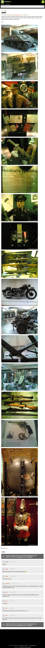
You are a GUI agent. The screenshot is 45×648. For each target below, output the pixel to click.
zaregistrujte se (20, 557)
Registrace (8, 4)
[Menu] (42, 1)
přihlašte (30, 557)
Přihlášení (2, 4)
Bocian (7, 576)
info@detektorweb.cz (33, 645)
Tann (11, 14)
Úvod (2, 10)
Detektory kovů (21, 645)
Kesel (6, 592)
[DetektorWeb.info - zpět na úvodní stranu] (10, 2)
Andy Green (7, 583)
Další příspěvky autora (18, 14)
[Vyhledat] (43, 6)
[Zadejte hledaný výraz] (22, 6)
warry (7, 615)
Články (5, 10)
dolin (6, 600)
